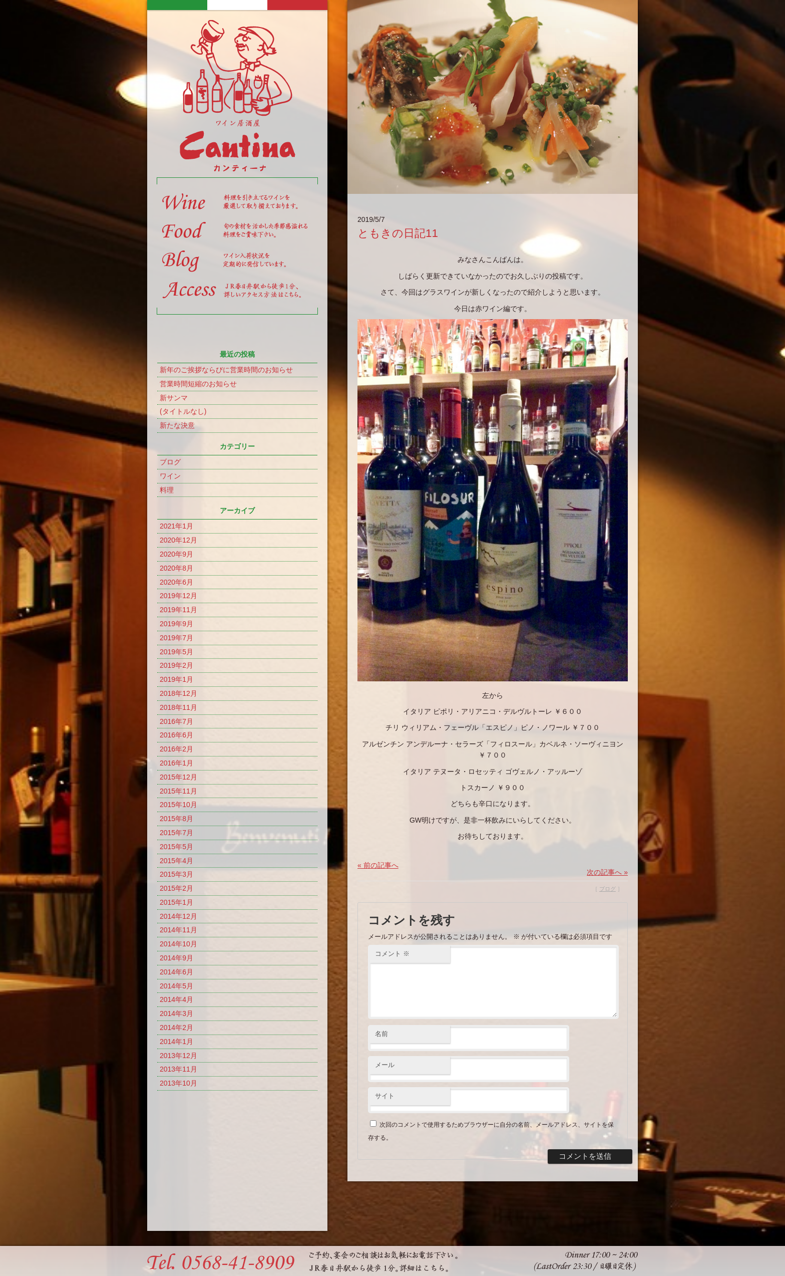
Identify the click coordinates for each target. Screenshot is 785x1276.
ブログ (170, 462)
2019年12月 (178, 596)
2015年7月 (176, 833)
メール (385, 1077)
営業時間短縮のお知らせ (198, 384)
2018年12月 (178, 693)
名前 (381, 1046)
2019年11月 (178, 610)
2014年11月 (178, 930)
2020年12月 (178, 540)
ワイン (170, 476)
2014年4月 (176, 999)
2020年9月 (176, 554)
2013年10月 (178, 1083)
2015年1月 (176, 902)
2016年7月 (176, 721)
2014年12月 (178, 916)
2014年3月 (176, 1013)
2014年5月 (176, 986)
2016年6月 (176, 735)
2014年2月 (176, 1028)
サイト (385, 1108)
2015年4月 (176, 861)
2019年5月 (176, 652)
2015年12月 (178, 777)
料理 (167, 490)
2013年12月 (178, 1056)
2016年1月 (176, 763)
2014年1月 (176, 1042)
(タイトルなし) (183, 411)
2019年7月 (176, 638)
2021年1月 (176, 526)
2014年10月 (178, 944)
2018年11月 (178, 707)
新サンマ (174, 398)
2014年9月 (176, 958)
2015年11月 (178, 791)
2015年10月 (178, 805)
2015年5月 (176, 847)
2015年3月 (176, 874)
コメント (392, 953)
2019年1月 (176, 679)
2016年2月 (176, 749)
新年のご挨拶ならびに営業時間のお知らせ (226, 370)
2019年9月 (176, 624)
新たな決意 (177, 425)
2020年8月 (176, 568)
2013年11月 (178, 1069)
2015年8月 (176, 819)
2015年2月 (176, 888)
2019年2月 (176, 665)
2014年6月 (176, 972)
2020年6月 (176, 582)
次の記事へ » (607, 872)
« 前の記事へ (378, 865)
